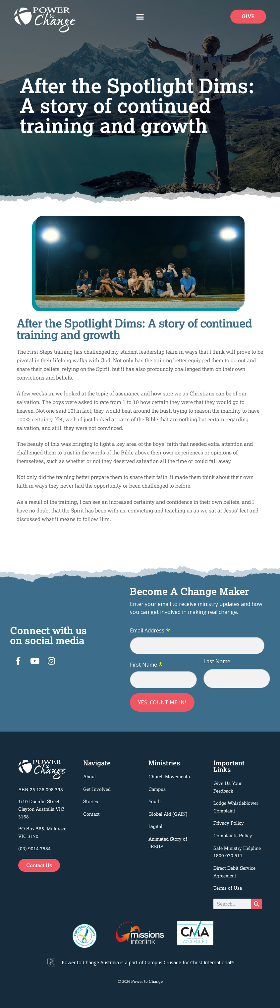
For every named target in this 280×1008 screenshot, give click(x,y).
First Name (146, 665)
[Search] (256, 904)
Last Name (216, 661)
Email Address (150, 630)
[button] (140, 16)
